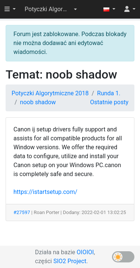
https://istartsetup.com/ (45, 191)
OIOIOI (85, 252)
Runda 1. (108, 93)
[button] (50, 9)
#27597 (21, 212)
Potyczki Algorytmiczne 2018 (50, 93)
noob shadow (38, 102)
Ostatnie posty (109, 102)
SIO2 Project (69, 261)
